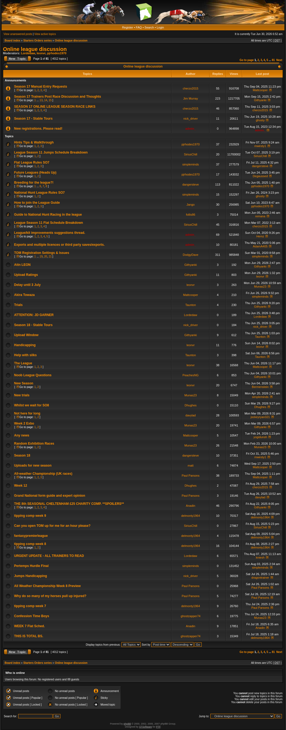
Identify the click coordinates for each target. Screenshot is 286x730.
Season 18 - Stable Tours (33, 325)
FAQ (139, 27)
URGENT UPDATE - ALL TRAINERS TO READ (49, 556)
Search (149, 27)
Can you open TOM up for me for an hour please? (52, 526)
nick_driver (190, 118)
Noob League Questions (33, 375)
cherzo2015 (190, 88)
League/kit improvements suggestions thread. (49, 233)
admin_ (190, 128)
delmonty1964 (190, 515)
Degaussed (260, 176)
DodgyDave (190, 254)
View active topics (45, 34)
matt (190, 465)
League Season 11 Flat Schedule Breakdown (48, 223)
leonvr (41, 53)
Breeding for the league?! (33, 182)
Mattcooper (260, 90)
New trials (22, 395)
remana (260, 216)
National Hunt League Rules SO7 (39, 193)
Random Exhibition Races (34, 443)
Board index (12, 40)
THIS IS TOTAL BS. (28, 636)
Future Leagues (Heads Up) (35, 172)
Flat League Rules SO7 (31, 162)
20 (45, 256)
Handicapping (25, 345)
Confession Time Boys (31, 616)
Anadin (190, 505)
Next (279, 60)
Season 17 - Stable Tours (33, 118)
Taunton (190, 305)
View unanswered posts (18, 34)
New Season (23, 383)
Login (160, 27)
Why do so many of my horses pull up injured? (50, 596)
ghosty (260, 120)
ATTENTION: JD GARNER (34, 315)
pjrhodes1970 (56, 53)
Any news (21, 435)
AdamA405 (260, 246)
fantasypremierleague (31, 536)
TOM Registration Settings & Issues (41, 253)
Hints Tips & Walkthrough (34, 142)
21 (50, 256)
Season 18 (22, 455)
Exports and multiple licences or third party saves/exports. (59, 245)
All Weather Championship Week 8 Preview (47, 586)
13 (41, 100)
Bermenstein (260, 386)
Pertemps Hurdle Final (31, 566)
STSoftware (145, 726)
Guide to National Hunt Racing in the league (48, 214)
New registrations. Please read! (38, 128)
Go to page (247, 60)
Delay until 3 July (27, 285)
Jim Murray (190, 98)
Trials (18, 305)
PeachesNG (190, 375)
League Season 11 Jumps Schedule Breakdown (51, 152)
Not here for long (27, 413)
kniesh (260, 557)
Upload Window (26, 335)
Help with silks (25, 355)
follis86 (190, 214)
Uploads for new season (33, 465)
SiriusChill (190, 154)
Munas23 (260, 286)
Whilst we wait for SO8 (31, 405)
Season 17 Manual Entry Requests (40, 86)
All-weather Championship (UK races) (43, 474)
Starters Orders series (37, 40)
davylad (190, 415)
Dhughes (191, 405)
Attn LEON (22, 265)
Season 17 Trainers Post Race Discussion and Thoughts (57, 96)
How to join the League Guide (37, 203)
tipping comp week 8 (30, 544)
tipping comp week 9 (30, 516)
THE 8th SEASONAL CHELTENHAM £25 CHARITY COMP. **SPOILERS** (69, 504)
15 (50, 100)
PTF (158, 726)
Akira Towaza (24, 295)
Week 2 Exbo (24, 423)
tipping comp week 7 (30, 606)
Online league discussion (71, 40)
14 (45, 100)
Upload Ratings (26, 275)
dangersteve (260, 166)
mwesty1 (260, 146)
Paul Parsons (190, 475)
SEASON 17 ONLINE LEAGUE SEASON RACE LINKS (54, 107)
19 (41, 256)
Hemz (260, 236)
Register (127, 27)
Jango (191, 204)
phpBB (127, 723)
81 (273, 60)
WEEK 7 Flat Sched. (29, 626)
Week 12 (20, 485)
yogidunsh (260, 437)
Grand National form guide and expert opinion (49, 496)
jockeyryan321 (260, 417)
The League (23, 363)
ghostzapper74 (191, 616)
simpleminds (190, 164)
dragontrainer (260, 577)
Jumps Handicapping (30, 576)
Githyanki (260, 100)
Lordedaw (28, 53)
